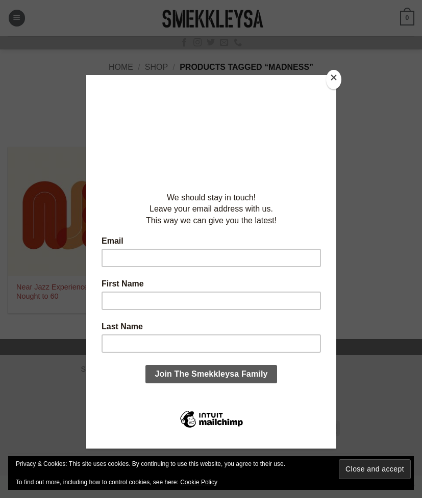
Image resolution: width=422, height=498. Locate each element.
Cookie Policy (198, 482)
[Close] (333, 80)
